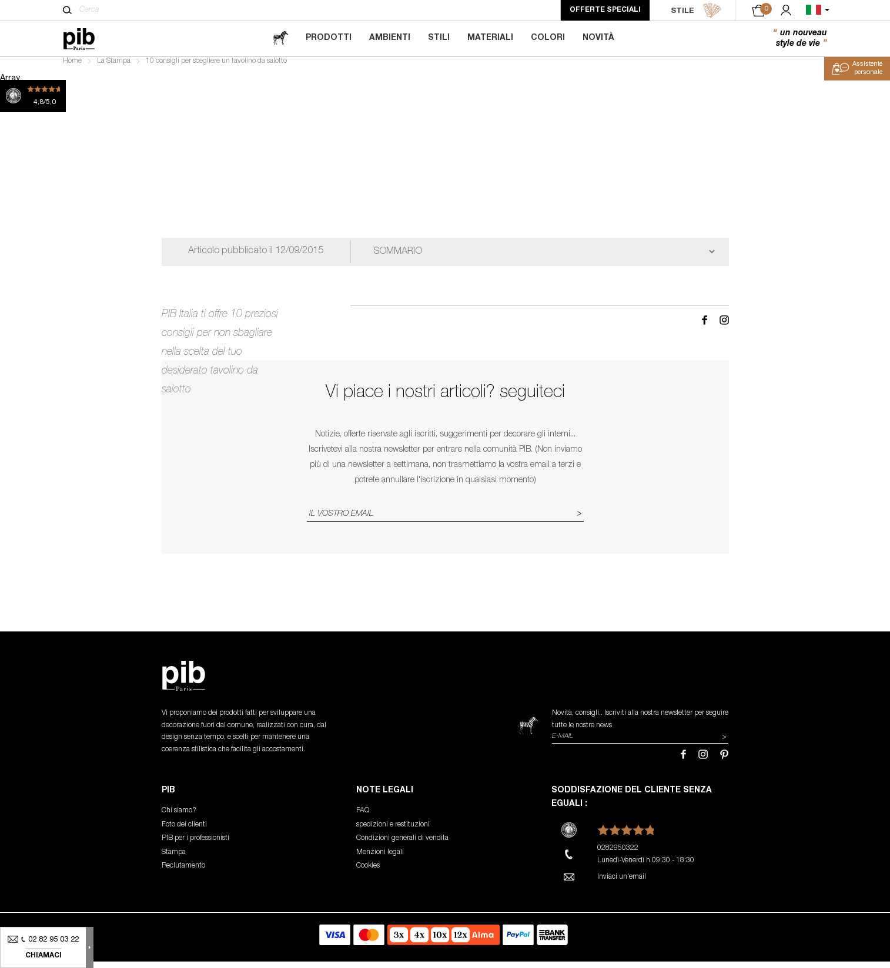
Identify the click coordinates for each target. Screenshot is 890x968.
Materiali (490, 38)
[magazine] (280, 38)
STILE (696, 10)
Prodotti (329, 38)
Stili (439, 38)
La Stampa (114, 68)
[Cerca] (67, 10)
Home (72, 68)
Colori (548, 38)
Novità (598, 38)
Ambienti (389, 38)
